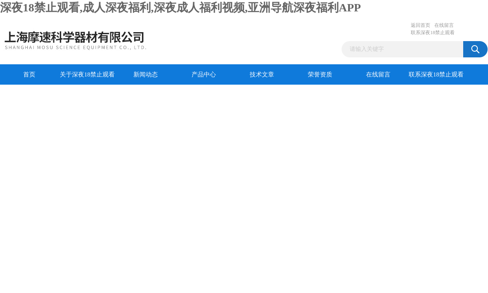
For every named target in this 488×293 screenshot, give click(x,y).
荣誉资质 (320, 74)
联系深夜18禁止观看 (433, 32)
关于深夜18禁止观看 (87, 74)
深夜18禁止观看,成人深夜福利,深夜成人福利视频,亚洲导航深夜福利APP (180, 7)
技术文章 (262, 74)
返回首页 (420, 25)
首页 (29, 74)
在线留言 (444, 25)
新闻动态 (145, 74)
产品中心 (204, 74)
